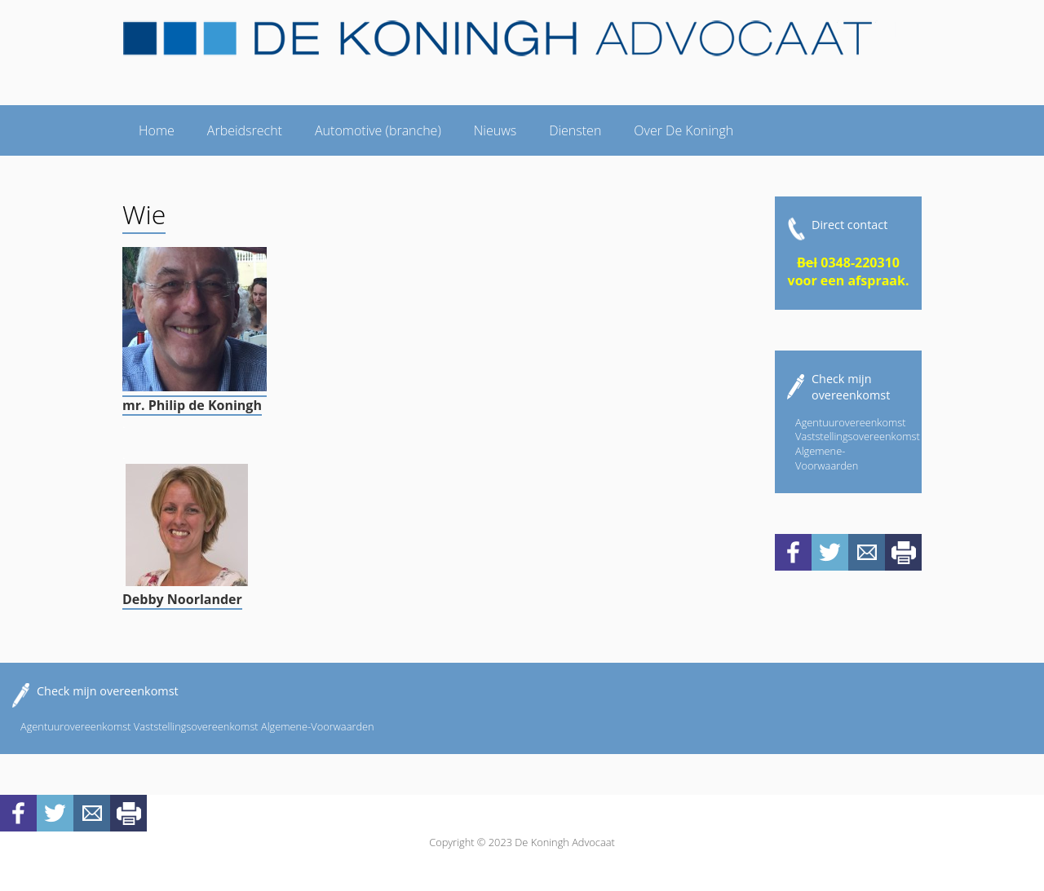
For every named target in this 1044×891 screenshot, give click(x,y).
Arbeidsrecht (244, 130)
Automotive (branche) (378, 130)
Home (157, 130)
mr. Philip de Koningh (192, 405)
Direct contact (849, 224)
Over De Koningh (683, 130)
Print (903, 552)
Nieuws (495, 130)
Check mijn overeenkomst (851, 387)
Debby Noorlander (182, 599)
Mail (866, 552)
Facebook (793, 552)
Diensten (575, 130)
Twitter (830, 552)
